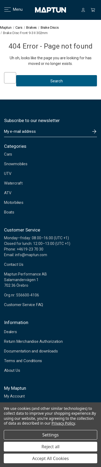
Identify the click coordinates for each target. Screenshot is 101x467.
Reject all (50, 447)
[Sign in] (83, 10)
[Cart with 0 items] (92, 10)
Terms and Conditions (23, 360)
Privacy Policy (63, 423)
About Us (12, 370)
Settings (50, 435)
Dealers (10, 331)
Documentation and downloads (31, 351)
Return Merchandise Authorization (33, 341)
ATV (7, 192)
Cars (8, 154)
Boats (9, 212)
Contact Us (13, 264)
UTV (7, 173)
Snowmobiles (15, 163)
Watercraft (13, 183)
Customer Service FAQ (23, 304)
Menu (10, 9)
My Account (14, 396)
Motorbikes (13, 202)
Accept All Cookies (50, 458)
